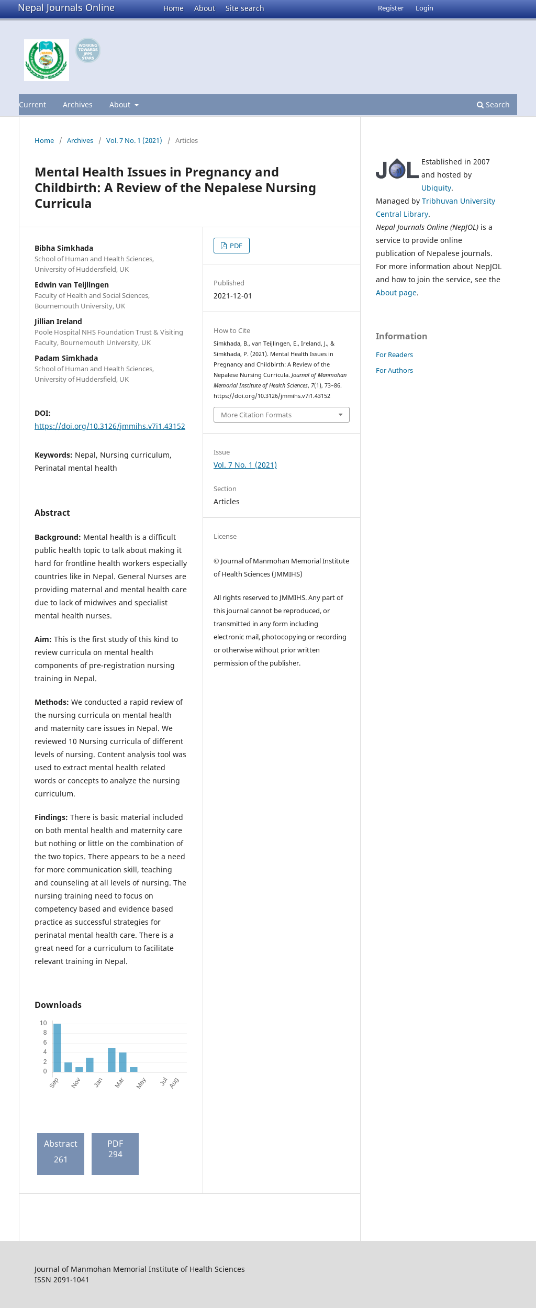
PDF (235, 245)
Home (173, 8)
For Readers (394, 354)
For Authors (394, 370)
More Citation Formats (256, 414)
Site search (245, 8)
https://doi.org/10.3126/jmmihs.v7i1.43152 (110, 426)
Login (424, 8)
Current (32, 104)
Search (493, 104)
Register (391, 8)
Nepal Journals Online (66, 7)
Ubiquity (436, 188)
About (204, 8)
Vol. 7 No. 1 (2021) (134, 140)
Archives (78, 104)
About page (396, 292)
